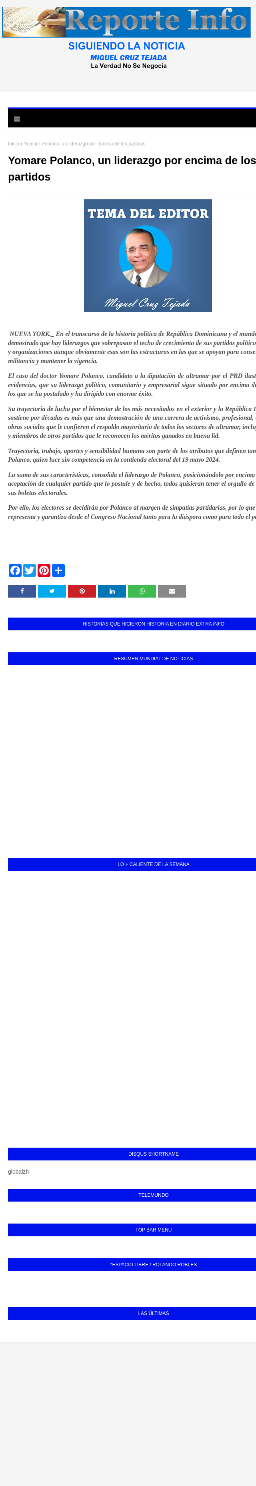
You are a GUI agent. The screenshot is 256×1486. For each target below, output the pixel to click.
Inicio (13, 144)
